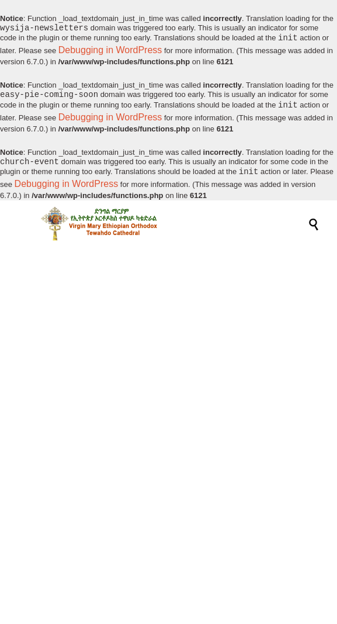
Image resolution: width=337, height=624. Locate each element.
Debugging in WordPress (110, 51)
